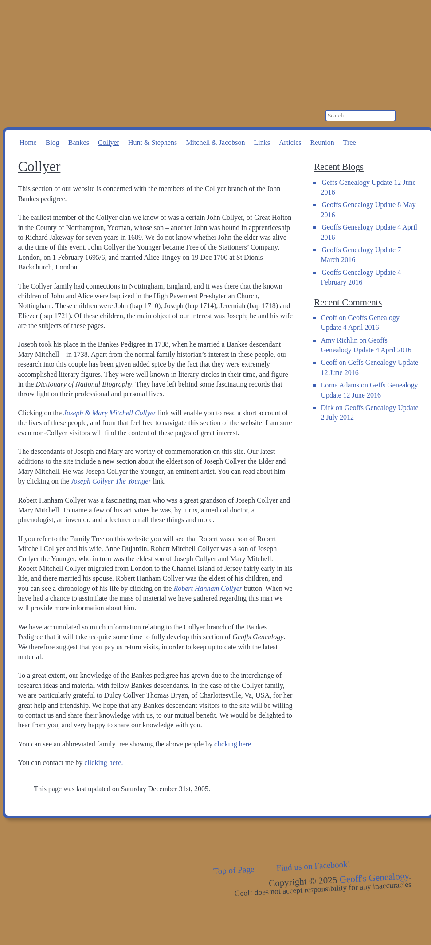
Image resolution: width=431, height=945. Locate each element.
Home (28, 142)
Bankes (78, 142)
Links (262, 142)
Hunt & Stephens (152, 142)
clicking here (232, 744)
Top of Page (234, 870)
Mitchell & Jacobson (215, 142)
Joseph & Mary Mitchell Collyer (109, 413)
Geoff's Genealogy (120, 44)
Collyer (108, 142)
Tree (349, 142)
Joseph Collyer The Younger (111, 481)
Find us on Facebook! (313, 866)
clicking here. (103, 762)
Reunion (322, 142)
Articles (290, 142)
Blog (52, 142)
